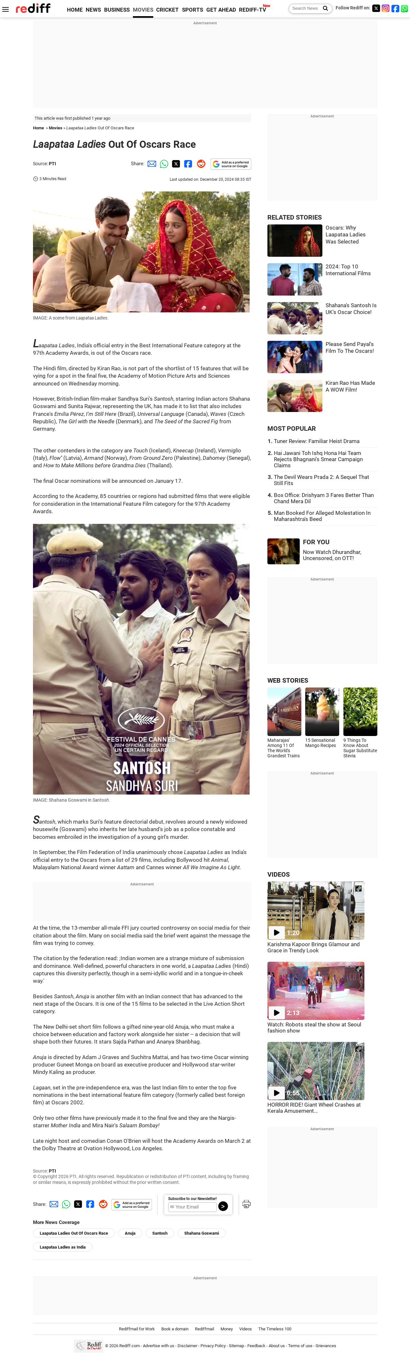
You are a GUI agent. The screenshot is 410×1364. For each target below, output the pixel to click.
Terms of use (300, 1345)
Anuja (130, 1233)
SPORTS (192, 10)
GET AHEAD (221, 10)
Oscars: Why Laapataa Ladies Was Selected (346, 235)
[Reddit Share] (200, 164)
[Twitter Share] (175, 164)
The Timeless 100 (274, 1328)
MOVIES (143, 10)
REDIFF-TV (252, 10)
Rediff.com (129, 1345)
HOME (75, 10)
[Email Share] (151, 164)
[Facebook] (395, 8)
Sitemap (236, 1345)
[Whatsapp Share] (163, 164)
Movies (55, 127)
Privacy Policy (213, 1345)
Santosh (159, 1233)
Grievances (326, 1345)
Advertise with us (158, 1345)
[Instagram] (386, 8)
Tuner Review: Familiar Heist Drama (317, 441)
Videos (245, 1328)
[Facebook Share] (187, 164)
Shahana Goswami (201, 1233)
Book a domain (175, 1328)
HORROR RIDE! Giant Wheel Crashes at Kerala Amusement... (314, 1108)
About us (277, 1345)
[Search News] (323, 9)
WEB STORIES (287, 680)
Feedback (256, 1345)
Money (227, 1328)
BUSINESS (117, 10)
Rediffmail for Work (137, 1328)
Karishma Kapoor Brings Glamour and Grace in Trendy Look (313, 947)
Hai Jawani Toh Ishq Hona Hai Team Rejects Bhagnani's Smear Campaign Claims (318, 459)
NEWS (93, 10)
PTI (52, 163)
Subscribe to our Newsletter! (192, 1198)
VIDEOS (278, 874)
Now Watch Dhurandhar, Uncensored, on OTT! (332, 555)
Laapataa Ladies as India (63, 1247)
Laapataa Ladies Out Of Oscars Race (74, 1233)
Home (38, 127)
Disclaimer (187, 1345)
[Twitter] (376, 8)
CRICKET (167, 10)
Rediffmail (204, 1328)
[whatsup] (405, 8)
